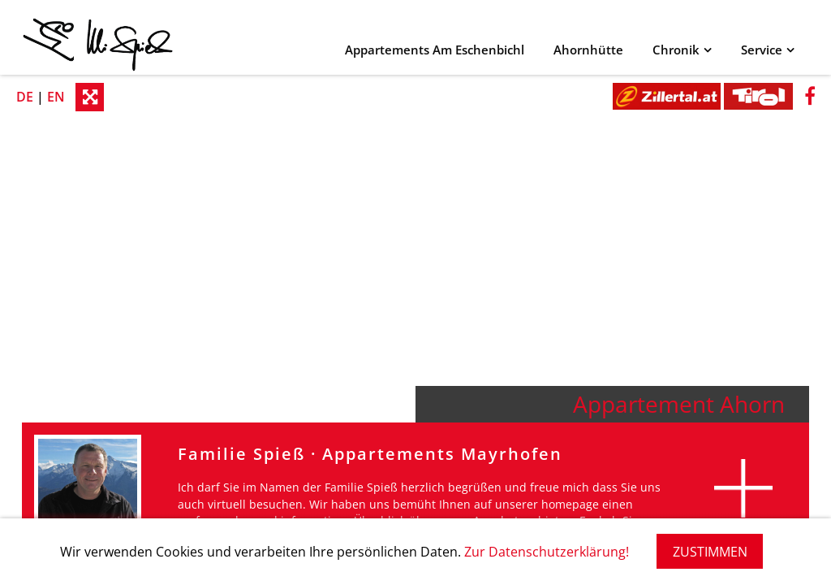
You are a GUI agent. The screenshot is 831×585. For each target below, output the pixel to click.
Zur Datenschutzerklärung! (546, 552)
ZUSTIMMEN (710, 552)
